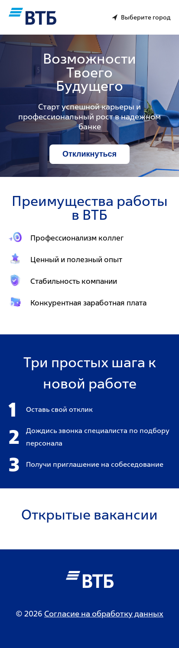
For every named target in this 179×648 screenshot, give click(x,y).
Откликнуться (89, 154)
